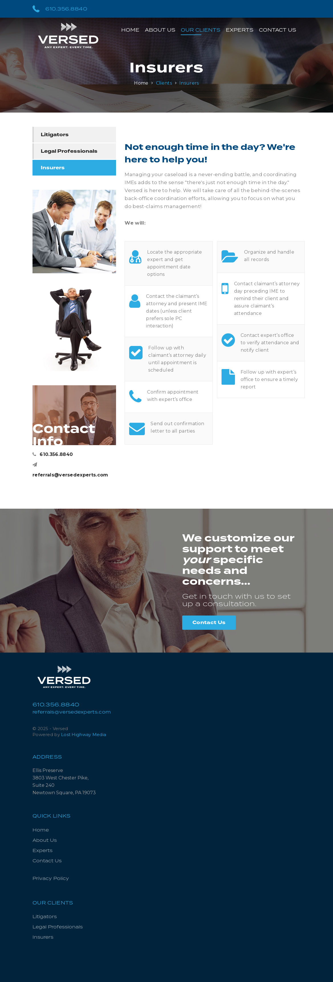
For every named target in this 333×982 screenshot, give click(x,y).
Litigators (55, 134)
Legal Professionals (69, 151)
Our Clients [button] (200, 30)
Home (130, 30)
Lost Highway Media (83, 734)
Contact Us (277, 30)
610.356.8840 (60, 8)
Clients (164, 83)
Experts (239, 30)
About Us (160, 30)
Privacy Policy (51, 878)
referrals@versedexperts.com (70, 470)
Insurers (189, 83)
